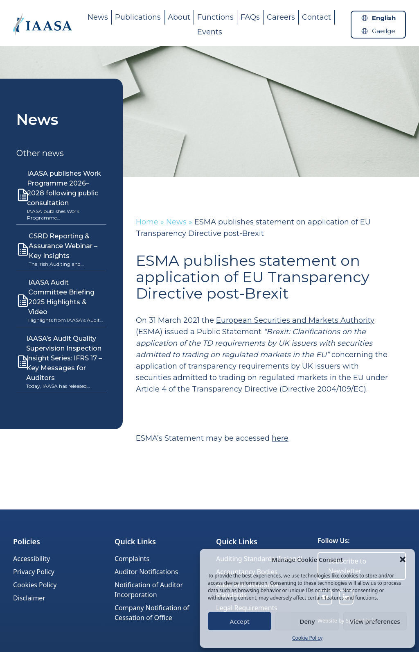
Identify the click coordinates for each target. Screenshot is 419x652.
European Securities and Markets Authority (295, 320)
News (98, 17)
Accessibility (31, 558)
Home (147, 221)
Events (209, 31)
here (280, 438)
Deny (307, 621)
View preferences (375, 621)
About (179, 17)
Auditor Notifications (146, 571)
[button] (403, 559)
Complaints (132, 558)
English (384, 18)
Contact (316, 17)
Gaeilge (383, 31)
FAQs (250, 17)
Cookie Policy (307, 637)
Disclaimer (29, 597)
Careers (281, 17)
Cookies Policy (34, 584)
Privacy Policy (33, 571)
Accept (240, 621)
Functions (215, 17)
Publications (138, 17)
